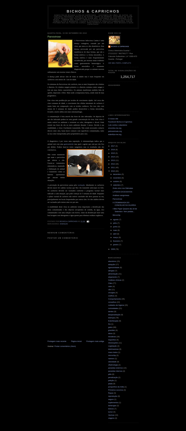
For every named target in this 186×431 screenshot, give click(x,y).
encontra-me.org (114, 128)
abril (115, 234)
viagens (111, 418)
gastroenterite (69, 144)
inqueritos (112, 340)
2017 (113, 146)
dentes (111, 311)
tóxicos (111, 409)
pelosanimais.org (115, 131)
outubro (116, 181)
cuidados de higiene (116, 305)
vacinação (81, 185)
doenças (64, 224)
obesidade (112, 362)
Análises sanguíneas (121, 195)
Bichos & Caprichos (93, 11)
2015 (113, 153)
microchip (112, 355)
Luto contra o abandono (117, 125)
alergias (111, 271)
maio (115, 230)
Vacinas (111, 415)
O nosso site (113, 119)
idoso (110, 333)
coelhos (111, 296)
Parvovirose (117, 199)
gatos (110, 327)
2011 (113, 167)
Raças (110, 393)
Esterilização (113, 321)
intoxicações (113, 343)
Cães (110, 283)
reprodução (112, 396)
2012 (113, 164)
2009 (113, 249)
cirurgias (111, 293)
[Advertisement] (76, 319)
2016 (113, 150)
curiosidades (113, 308)
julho (115, 223)
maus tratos (113, 352)
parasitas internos (115, 371)
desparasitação (114, 315)
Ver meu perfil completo (119, 63)
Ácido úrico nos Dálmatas (123, 188)
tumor (110, 412)
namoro (111, 358)
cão (109, 290)
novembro (117, 178)
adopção (111, 264)
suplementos (113, 402)
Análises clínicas (114, 280)
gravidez (111, 330)
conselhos (112, 302)
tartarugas (112, 406)
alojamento (112, 277)
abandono (112, 261)
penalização (113, 377)
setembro (117, 185)
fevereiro (117, 241)
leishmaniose (113, 349)
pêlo (110, 374)
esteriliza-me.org (114, 134)
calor (110, 286)
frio (109, 324)
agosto (116, 219)
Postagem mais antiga (95, 341)
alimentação (113, 274)
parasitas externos (115, 368)
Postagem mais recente (57, 341)
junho (115, 227)
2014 (113, 157)
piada (110, 384)
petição (111, 380)
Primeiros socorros (115, 390)
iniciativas (112, 337)
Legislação (112, 346)
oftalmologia (113, 365)
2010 (113, 171)
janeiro (116, 245)
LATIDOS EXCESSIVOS (122, 192)
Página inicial (76, 341)
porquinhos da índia (116, 387)
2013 (113, 160)
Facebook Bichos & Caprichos (120, 122)
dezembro (117, 174)
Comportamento (114, 299)
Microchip (116, 215)
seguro (111, 399)
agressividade (113, 267)
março (116, 237)
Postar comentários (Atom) (65, 346)
